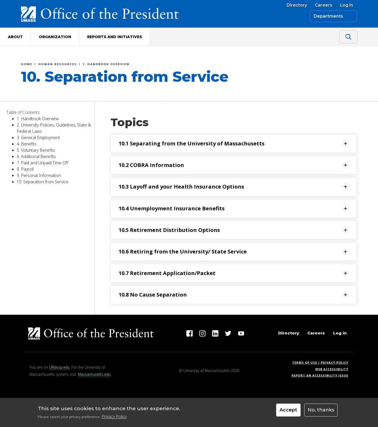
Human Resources (57, 65)
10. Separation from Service (42, 182)
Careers (323, 5)
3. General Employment (38, 137)
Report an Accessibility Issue (322, 375)
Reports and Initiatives (114, 36)
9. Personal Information (39, 175)
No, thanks (321, 412)
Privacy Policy (114, 418)
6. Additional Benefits (36, 156)
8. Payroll (25, 169)
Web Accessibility (331, 369)
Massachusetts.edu (94, 374)
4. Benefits (26, 144)
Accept (288, 412)
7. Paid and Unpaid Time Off (42, 163)
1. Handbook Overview (106, 65)
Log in (346, 5)
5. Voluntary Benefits (36, 150)
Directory (297, 5)
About (15, 36)
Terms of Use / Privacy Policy (322, 362)
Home (26, 65)
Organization (55, 36)
